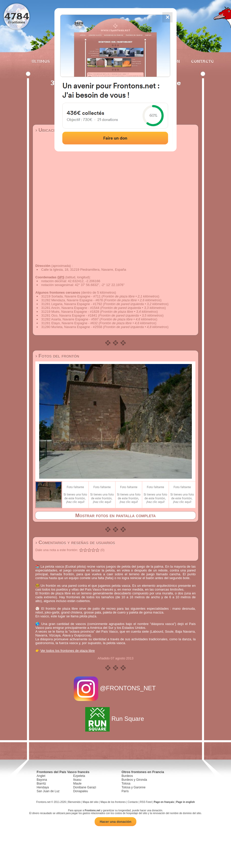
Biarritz (41, 783)
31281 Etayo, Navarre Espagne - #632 (69, 323)
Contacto (200, 61)
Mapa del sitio (90, 802)
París (125, 791)
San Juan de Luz (48, 791)
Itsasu (77, 779)
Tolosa (126, 783)
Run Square (115, 718)
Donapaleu (80, 791)
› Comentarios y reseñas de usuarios (75, 542)
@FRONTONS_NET (115, 688)
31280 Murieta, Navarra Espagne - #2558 (71, 327)
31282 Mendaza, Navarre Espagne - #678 (72, 300)
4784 (16, 16)
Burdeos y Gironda (134, 779)
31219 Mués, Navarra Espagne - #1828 (70, 312)
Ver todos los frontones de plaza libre (67, 651)
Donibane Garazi (84, 787)
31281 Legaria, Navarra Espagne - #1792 (71, 304)
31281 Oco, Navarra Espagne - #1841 (69, 315)
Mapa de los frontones (113, 802)
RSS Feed (146, 802)
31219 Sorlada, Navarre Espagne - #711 (70, 296)
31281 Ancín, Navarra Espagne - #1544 (70, 308)
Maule (77, 783)
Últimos (41, 61)
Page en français (164, 802)
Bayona (42, 779)
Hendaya (43, 787)
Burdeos (127, 776)
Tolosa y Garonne (134, 787)
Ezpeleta (79, 776)
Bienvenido (74, 802)
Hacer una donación (115, 822)
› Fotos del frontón (57, 356)
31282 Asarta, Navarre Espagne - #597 (69, 319)
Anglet (41, 776)
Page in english (185, 802)
